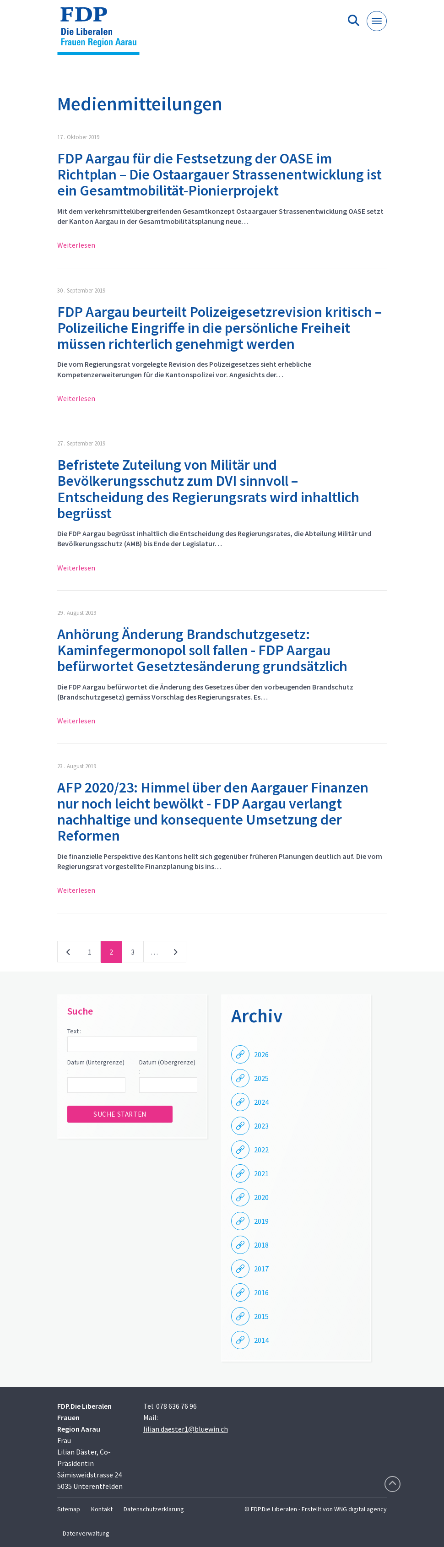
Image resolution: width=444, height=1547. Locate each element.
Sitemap (68, 1509)
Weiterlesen (76, 245)
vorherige (68, 953)
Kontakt (102, 1509)
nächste (175, 953)
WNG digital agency (360, 1509)
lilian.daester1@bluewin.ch (185, 1428)
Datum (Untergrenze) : (96, 1066)
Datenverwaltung (86, 1533)
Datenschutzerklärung (154, 1509)
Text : (74, 1031)
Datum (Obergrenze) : (167, 1066)
